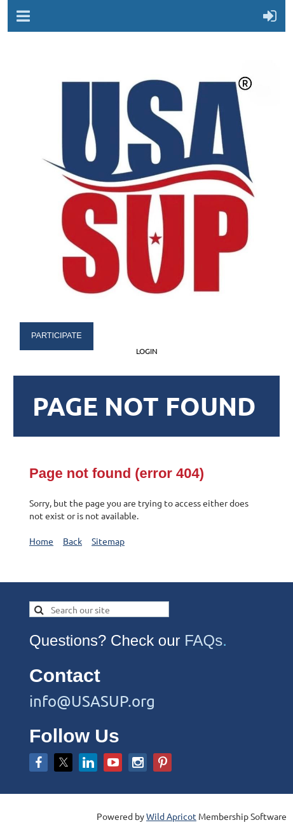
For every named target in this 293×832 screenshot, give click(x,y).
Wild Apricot (171, 816)
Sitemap (108, 541)
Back (72, 541)
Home (41, 541)
